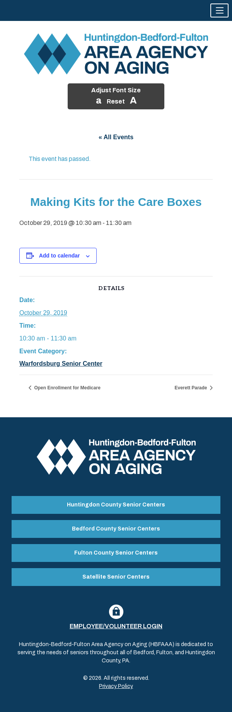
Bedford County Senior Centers (116, 529)
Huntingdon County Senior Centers (116, 505)
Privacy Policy (116, 686)
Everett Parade (191, 388)
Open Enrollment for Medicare (67, 388)
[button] (219, 10)
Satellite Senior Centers (116, 577)
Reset (116, 101)
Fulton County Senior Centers (116, 553)
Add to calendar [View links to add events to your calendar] (59, 255)
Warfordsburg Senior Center (60, 363)
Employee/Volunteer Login (116, 626)
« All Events (116, 137)
